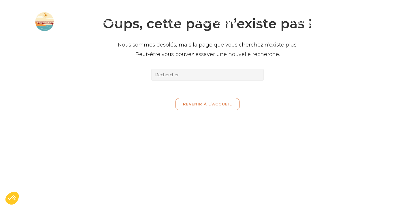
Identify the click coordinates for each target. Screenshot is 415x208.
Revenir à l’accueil (207, 104)
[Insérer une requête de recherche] (207, 75)
